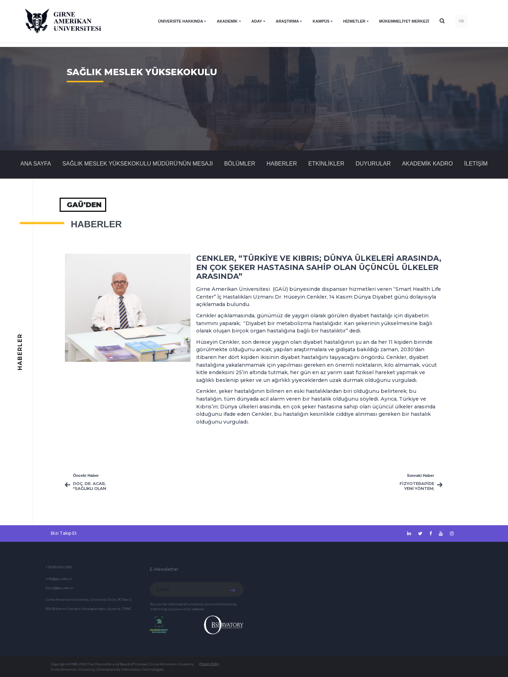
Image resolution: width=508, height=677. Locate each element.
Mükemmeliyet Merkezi (404, 21)
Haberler (281, 164)
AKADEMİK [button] (227, 21)
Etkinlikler (326, 164)
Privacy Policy (209, 664)
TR (461, 21)
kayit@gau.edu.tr (60, 588)
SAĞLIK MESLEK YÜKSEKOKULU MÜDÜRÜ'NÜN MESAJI (137, 164)
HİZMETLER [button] (354, 21)
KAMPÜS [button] (321, 21)
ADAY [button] (257, 21)
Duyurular (373, 164)
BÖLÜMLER (239, 164)
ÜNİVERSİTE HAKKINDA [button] (180, 21)
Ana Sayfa (35, 164)
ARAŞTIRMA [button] (287, 21)
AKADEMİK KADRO (427, 164)
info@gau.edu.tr (59, 579)
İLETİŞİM (476, 164)
